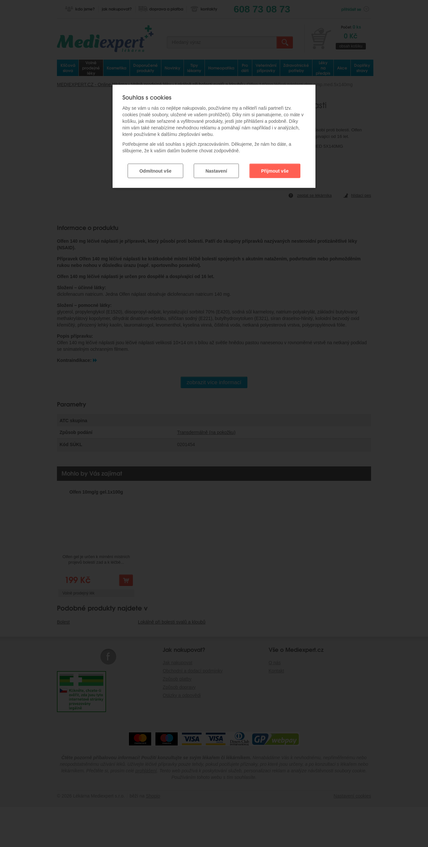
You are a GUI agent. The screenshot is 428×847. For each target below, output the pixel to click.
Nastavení (216, 168)
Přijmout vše (275, 168)
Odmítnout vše (155, 168)
